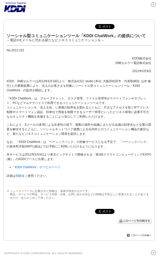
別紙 (19, 176)
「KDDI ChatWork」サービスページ (36, 167)
